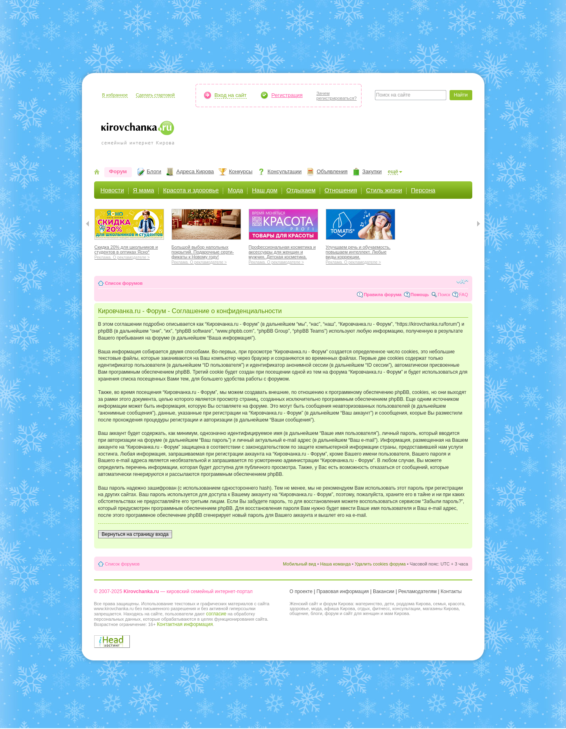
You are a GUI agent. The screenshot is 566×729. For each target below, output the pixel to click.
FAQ (463, 294)
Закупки (372, 171)
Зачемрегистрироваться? (336, 96)
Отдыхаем (301, 190)
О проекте (301, 591)
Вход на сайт (231, 95)
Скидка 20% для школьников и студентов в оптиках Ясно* (129, 251)
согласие (216, 614)
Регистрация (287, 95)
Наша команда (335, 563)
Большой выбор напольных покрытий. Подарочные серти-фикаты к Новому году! (206, 253)
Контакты (451, 591)
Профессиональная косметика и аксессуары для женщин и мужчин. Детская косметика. (283, 253)
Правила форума (382, 294)
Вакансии (383, 591)
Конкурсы (240, 171)
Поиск (444, 294)
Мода (235, 190)
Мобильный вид (299, 563)
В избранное (115, 94)
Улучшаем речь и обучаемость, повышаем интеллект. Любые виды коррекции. (360, 253)
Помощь (420, 294)
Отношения (341, 190)
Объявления (331, 171)
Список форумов (124, 283)
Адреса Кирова (195, 171)
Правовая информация (342, 591)
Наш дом (265, 190)
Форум (118, 171)
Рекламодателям (417, 591)
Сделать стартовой (155, 94)
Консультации (284, 171)
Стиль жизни (384, 190)
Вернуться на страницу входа (135, 534)
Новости (112, 190)
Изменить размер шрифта (462, 281)
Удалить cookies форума (380, 563)
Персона (423, 190)
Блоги (154, 171)
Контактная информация (185, 624)
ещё (393, 171)
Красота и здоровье (191, 190)
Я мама (143, 190)
